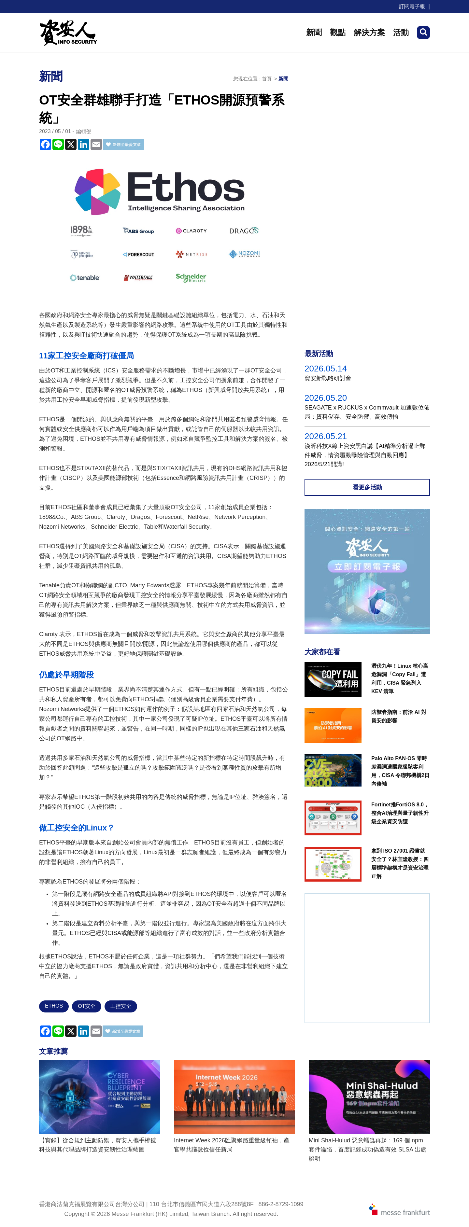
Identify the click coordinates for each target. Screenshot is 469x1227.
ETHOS (54, 1006)
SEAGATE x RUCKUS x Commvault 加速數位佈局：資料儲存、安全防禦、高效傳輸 (367, 412)
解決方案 (369, 32)
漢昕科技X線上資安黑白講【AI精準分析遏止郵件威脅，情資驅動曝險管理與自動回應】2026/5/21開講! (365, 455)
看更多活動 (367, 487)
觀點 (338, 32)
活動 (401, 32)
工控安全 (120, 1006)
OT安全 (86, 1006)
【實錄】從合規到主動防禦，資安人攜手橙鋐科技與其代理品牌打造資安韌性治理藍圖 (97, 1145)
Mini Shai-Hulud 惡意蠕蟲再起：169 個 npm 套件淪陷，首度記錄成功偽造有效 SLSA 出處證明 (367, 1149)
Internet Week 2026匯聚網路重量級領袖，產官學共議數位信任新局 (232, 1145)
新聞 (314, 32)
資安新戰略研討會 (328, 378)
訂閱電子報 (412, 6)
